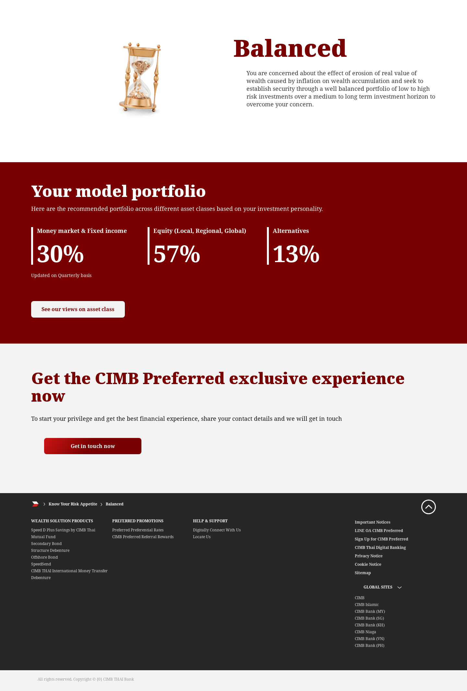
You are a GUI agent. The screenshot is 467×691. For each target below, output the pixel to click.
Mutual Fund (43, 536)
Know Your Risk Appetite (73, 504)
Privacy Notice (369, 556)
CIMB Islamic (367, 604)
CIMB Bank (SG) (369, 618)
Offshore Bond (44, 557)
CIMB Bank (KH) (370, 625)
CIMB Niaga (365, 632)
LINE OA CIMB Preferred (379, 530)
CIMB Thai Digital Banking (380, 547)
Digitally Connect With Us (217, 530)
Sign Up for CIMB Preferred (381, 539)
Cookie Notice (368, 564)
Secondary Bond (46, 543)
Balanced (115, 504)
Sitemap (363, 573)
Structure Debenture (50, 550)
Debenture (41, 577)
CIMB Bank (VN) (369, 638)
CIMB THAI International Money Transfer (69, 571)
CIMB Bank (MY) (370, 611)
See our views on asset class (82, 309)
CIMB (360, 597)
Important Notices (372, 522)
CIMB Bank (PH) (369, 645)
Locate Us (201, 536)
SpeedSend (41, 564)
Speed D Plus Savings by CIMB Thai (63, 530)
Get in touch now (93, 446)
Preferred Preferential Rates (137, 530)
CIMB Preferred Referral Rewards (143, 536)
